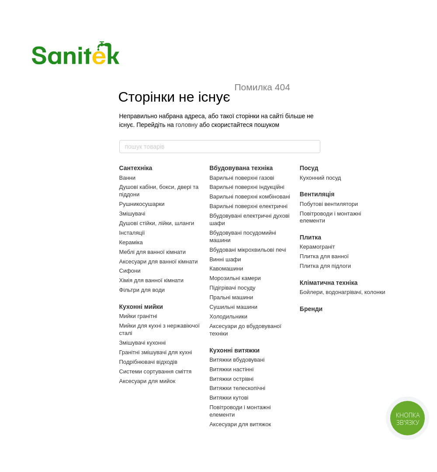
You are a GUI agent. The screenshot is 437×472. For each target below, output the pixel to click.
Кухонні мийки (141, 306)
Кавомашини (226, 268)
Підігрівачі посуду (232, 287)
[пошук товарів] (313, 146)
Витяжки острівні (231, 379)
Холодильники (228, 316)
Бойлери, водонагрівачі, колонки (342, 292)
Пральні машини (231, 297)
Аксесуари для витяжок (240, 424)
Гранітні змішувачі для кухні (155, 352)
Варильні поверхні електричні (248, 206)
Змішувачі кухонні (142, 342)
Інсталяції (132, 232)
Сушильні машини (233, 307)
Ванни (127, 177)
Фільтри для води (142, 290)
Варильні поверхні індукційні (246, 187)
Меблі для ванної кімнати (152, 252)
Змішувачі (132, 213)
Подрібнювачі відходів (148, 362)
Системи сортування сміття (155, 371)
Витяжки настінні (231, 369)
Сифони (130, 270)
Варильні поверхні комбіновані (249, 196)
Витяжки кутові (228, 397)
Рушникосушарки (142, 204)
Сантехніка (136, 167)
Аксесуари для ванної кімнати (158, 261)
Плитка (310, 237)
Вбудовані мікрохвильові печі (247, 249)
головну (187, 124)
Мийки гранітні (138, 316)
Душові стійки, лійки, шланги (156, 223)
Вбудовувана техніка (241, 167)
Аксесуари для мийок (147, 381)
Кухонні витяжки (234, 350)
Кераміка (131, 242)
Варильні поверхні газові (241, 177)
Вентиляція (317, 194)
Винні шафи (225, 259)
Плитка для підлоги (325, 266)
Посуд (309, 167)
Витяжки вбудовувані (236, 359)
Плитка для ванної (324, 256)
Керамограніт (317, 246)
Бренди (311, 308)
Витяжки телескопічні (237, 388)
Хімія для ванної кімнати (151, 280)
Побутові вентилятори (329, 204)
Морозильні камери (235, 278)
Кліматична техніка (328, 282)
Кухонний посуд (320, 177)
